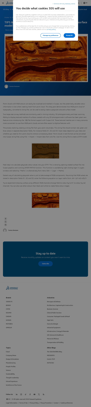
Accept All (69, 35)
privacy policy (51, 29)
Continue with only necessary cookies (64, 3)
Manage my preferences (50, 35)
